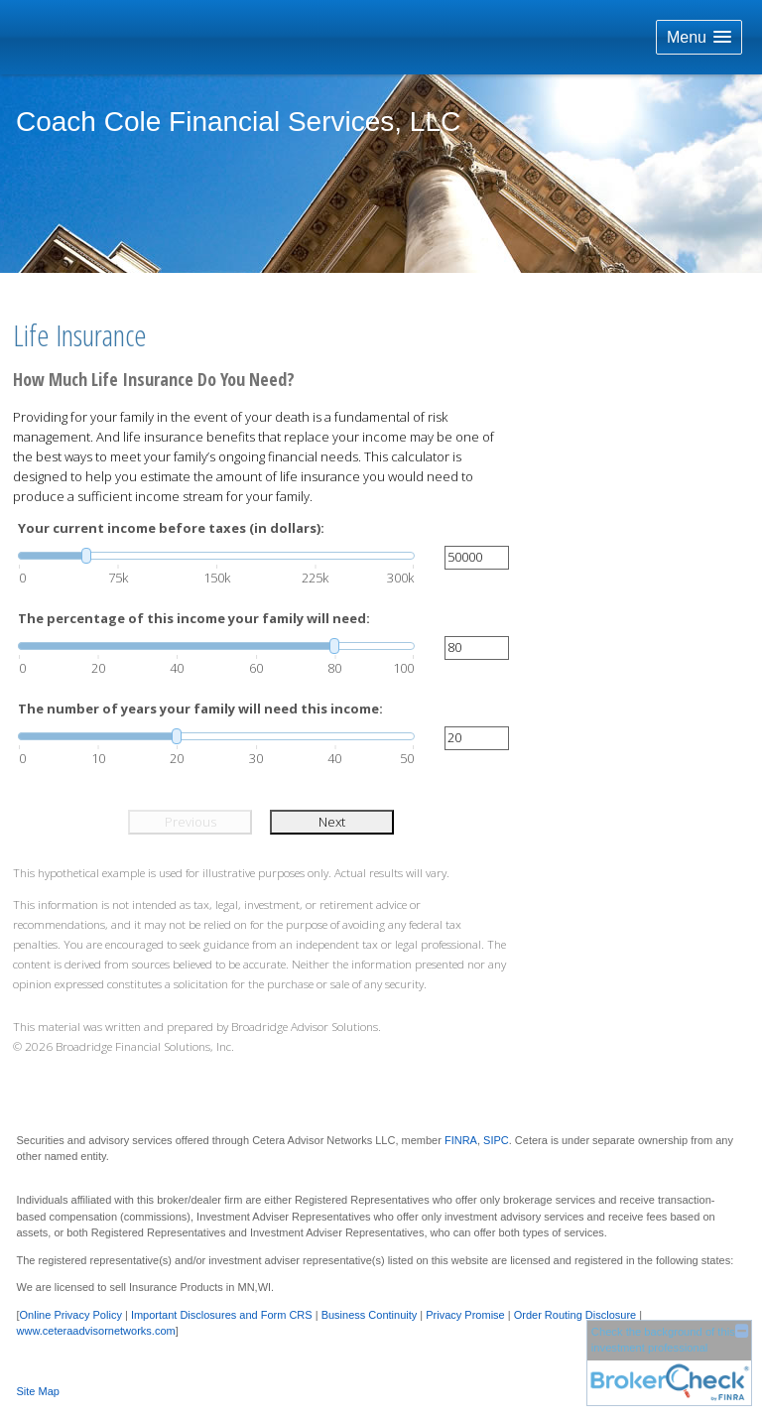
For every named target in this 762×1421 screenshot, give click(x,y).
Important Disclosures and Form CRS (222, 1315)
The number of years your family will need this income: (200, 708)
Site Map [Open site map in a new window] (38, 1391)
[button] (699, 37)
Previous (190, 822)
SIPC (496, 1140)
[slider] (216, 556)
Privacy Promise (465, 1315)
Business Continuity (369, 1315)
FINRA (460, 1140)
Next (331, 822)
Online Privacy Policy (71, 1315)
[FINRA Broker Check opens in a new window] (669, 1363)
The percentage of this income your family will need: (194, 618)
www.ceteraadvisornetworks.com (96, 1331)
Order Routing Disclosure (575, 1315)
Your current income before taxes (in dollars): (171, 528)
